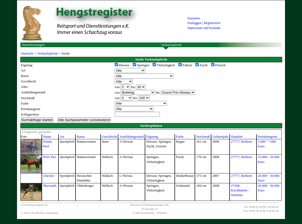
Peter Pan (49, 157)
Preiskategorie (267, 136)
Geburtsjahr (220, 136)
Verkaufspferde (171, 45)
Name (47, 136)
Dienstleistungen (33, 45)
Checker (48, 176)
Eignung (152, 136)
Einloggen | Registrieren (204, 23)
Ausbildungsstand (131, 136)
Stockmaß (203, 136)
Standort (236, 136)
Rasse (81, 136)
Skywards (49, 185)
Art (62, 136)
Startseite (194, 18)
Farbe (180, 136)
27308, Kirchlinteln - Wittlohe (240, 190)
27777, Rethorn (241, 141)
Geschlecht (109, 136)
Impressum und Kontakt (204, 28)
